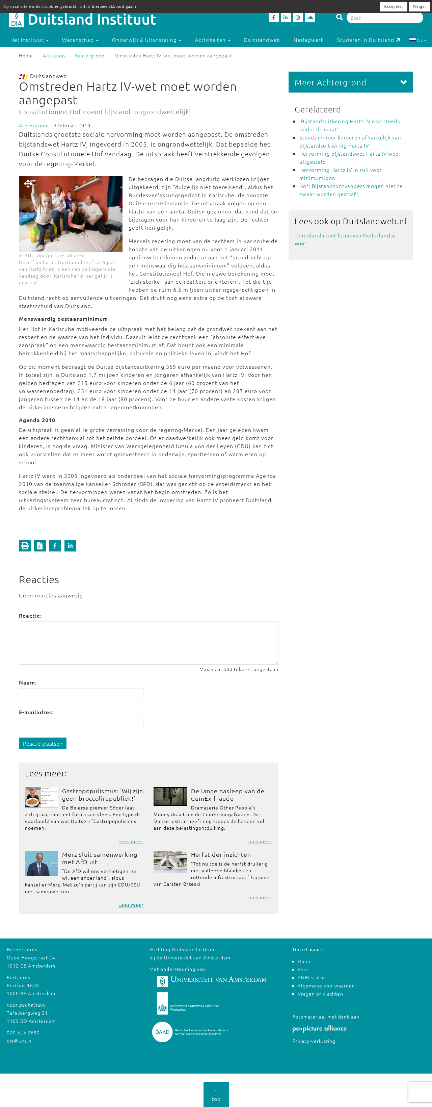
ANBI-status (312, 977)
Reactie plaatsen (42, 743)
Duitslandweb (262, 39)
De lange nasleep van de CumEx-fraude (228, 794)
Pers (303, 969)
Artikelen (54, 55)
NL (418, 39)
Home (26, 55)
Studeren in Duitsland (368, 39)
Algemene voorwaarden (326, 985)
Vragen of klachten (320, 993)
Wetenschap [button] (80, 39)
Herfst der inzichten (221, 854)
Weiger (419, 6)
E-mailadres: (36, 712)
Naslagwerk (309, 39)
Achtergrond (90, 55)
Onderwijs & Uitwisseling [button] (147, 39)
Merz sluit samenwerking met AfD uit (99, 858)
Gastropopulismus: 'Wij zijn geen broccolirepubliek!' (102, 794)
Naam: (28, 682)
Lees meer (130, 841)
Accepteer (393, 6)
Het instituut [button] (29, 39)
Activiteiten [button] (213, 39)
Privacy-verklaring (314, 1040)
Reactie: (30, 615)
